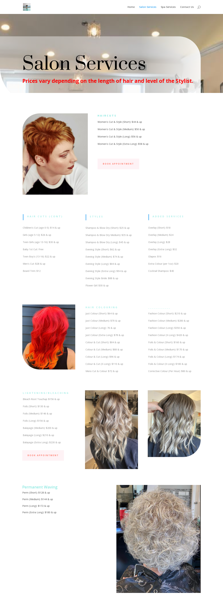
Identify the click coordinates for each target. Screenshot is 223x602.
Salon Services (147, 7)
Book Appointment (118, 163)
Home (131, 7)
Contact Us (187, 7)
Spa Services (168, 7)
